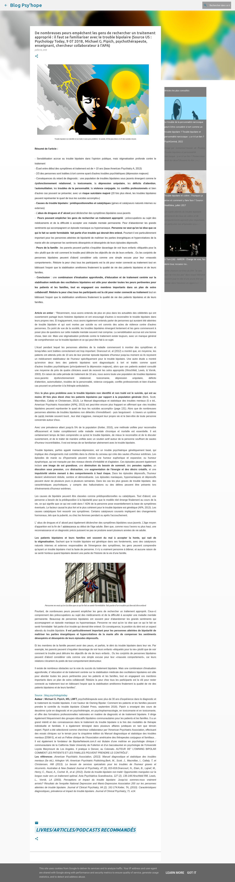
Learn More (175, 872)
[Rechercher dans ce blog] (215, 5)
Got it (191, 872)
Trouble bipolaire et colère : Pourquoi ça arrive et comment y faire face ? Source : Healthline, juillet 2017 (184, 201)
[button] (36, 56)
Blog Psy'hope (26, 5)
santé (41, 416)
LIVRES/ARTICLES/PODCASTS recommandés (85, 830)
